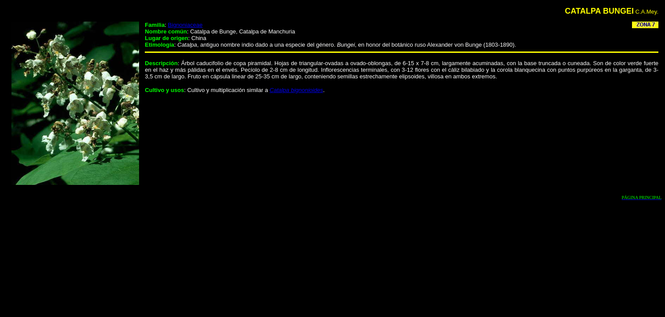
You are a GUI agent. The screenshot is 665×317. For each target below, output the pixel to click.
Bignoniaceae (185, 25)
